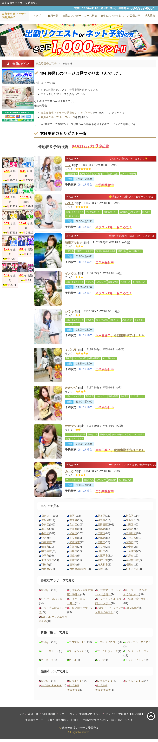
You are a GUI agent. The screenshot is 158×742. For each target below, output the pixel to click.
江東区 (101, 536)
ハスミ (69, 204)
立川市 (73, 549)
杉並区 (73, 536)
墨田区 (45, 531)
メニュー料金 (67, 716)
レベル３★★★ (134, 683)
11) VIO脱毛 (132, 610)
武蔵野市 (74, 545)
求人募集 (150, 15)
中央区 (73, 522)
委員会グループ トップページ (58, 117)
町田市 (129, 567)
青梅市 (101, 571)
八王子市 (103, 558)
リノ (68, 166)
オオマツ (71, 428)
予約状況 (70, 186)
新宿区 (129, 518)
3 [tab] (83, 54)
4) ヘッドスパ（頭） (53, 601)
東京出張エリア (34, 722)
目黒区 (101, 522)
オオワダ (71, 390)
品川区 (101, 518)
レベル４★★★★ (51, 688)
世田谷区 (103, 527)
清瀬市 (73, 567)
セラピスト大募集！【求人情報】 (124, 716)
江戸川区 (131, 536)
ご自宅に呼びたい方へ (95, 722)
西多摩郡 (46, 571)
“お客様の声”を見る (90, 716)
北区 (43, 540)
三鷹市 (101, 545)
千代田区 (131, 540)
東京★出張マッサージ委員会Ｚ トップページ (67, 112)
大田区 (129, 527)
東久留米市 (47, 562)
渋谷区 (45, 522)
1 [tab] (74, 54)
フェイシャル (77, 653)
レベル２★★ (105, 683)
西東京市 (46, 545)
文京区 (73, 527)
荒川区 (73, 531)
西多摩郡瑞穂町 (78, 571)
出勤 (69, 180)
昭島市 (73, 554)
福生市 (73, 558)
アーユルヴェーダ (107, 653)
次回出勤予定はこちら (129, 340)
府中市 (129, 549)
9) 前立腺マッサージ (81, 610)
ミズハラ (71, 352)
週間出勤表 (48, 716)
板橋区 (129, 531)
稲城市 (73, 562)
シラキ (69, 314)
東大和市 (103, 567)
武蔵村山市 (132, 562)
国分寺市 (46, 554)
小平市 (45, 558)
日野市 (101, 554)
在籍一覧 (33, 716)
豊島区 (129, 522)
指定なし (46, 518)
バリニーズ (47, 662)
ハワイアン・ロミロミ (138, 645)
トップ (20, 716)
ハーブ (101, 662)
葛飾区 (101, 540)
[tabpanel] (79, 40)
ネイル (73, 662)
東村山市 (103, 562)
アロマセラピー (78, 645)
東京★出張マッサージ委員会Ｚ (80, 730)
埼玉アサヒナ (74, 246)
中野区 (45, 536)
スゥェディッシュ (135, 662)
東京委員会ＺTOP (46, 63)
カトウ (69, 474)
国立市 (101, 549)
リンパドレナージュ (137, 653)
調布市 (129, 545)
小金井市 (131, 554)
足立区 (73, 540)
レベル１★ (75, 683)
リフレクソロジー (107, 645)
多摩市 (129, 558)
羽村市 (45, 567)
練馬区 (101, 531)
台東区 (45, 527)
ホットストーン (50, 653)
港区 (72, 518)
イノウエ (71, 276)
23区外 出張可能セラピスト (63, 722)
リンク (129, 722)
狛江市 (45, 549)
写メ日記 (116, 722)
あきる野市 (132, 571)
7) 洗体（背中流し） (137, 601)
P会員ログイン (18, 63)
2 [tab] (78, 54)
